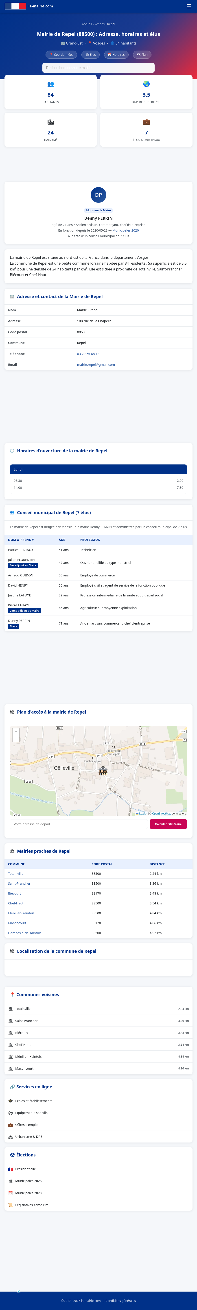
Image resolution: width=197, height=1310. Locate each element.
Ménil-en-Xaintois (21, 913)
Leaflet (141, 813)
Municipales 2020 (125, 230)
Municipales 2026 (25, 1181)
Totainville (15, 873)
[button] (102, 770)
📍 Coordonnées (61, 54)
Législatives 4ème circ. (28, 1205)
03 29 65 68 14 (88, 353)
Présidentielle (22, 1169)
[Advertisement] (98, 163)
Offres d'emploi (23, 1125)
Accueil (87, 24)
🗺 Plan (142, 54)
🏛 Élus (90, 54)
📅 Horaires (116, 54)
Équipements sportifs (28, 1113)
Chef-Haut (16, 903)
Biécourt (14, 893)
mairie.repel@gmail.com (96, 364)
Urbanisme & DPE (25, 1137)
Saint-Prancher (19, 883)
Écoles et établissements (30, 1101)
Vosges (99, 24)
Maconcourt (17, 923)
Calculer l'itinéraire (168, 824)
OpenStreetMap (161, 813)
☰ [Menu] (188, 6)
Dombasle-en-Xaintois (24, 933)
